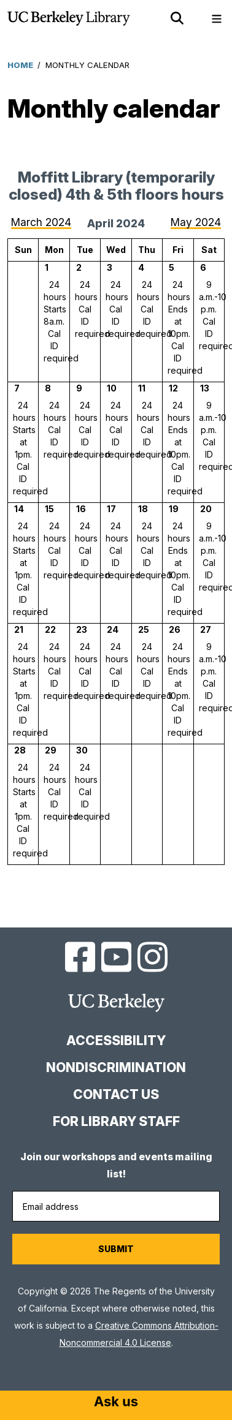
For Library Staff (116, 1121)
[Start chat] (116, 1403)
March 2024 (41, 222)
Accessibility (116, 1040)
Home (20, 65)
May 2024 (196, 222)
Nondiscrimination (116, 1067)
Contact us (116, 1094)
